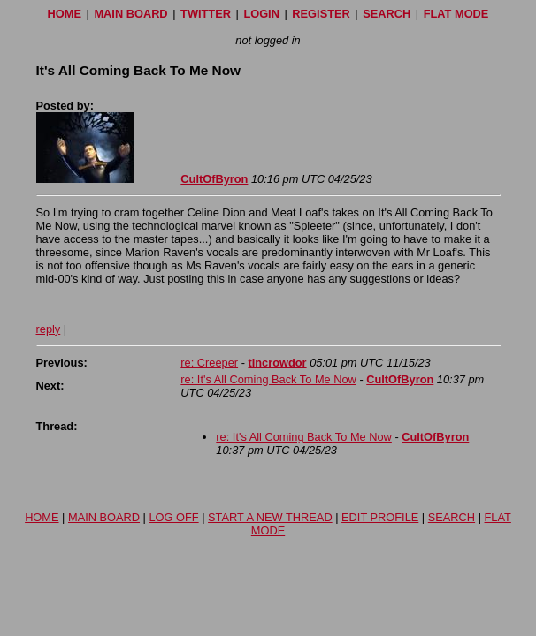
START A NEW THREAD (270, 517)
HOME (64, 13)
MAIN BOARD (130, 13)
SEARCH (386, 13)
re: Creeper (209, 362)
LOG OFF (173, 517)
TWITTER (205, 13)
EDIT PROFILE (379, 517)
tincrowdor (277, 362)
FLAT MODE (456, 13)
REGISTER (320, 13)
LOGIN (261, 13)
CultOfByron (214, 179)
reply (48, 329)
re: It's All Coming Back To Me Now (268, 379)
